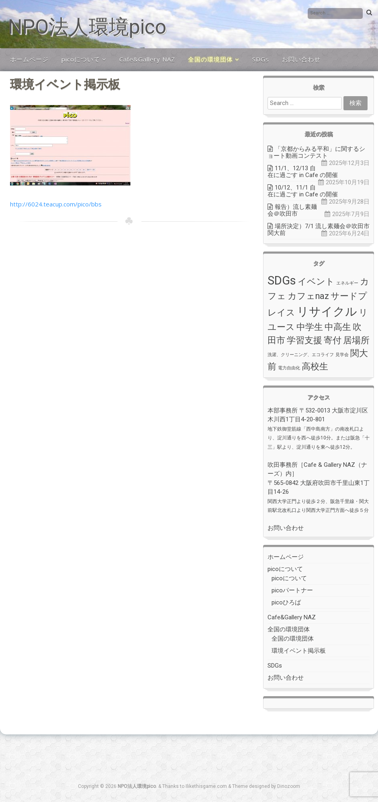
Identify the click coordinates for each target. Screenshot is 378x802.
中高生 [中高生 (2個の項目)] (338, 327)
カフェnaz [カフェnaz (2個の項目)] (308, 296)
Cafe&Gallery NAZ (147, 59)
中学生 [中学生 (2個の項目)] (309, 327)
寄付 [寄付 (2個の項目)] (332, 340)
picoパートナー (292, 590)
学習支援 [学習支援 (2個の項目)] (304, 340)
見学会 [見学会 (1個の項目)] (342, 354)
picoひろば (286, 602)
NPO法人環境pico (87, 27)
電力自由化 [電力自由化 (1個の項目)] (289, 368)
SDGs (260, 59)
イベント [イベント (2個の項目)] (316, 281)
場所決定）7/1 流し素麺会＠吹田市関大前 (319, 230)
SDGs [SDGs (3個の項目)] (282, 280)
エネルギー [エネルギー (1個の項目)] (347, 283)
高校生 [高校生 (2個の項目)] (315, 366)
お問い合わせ (301, 59)
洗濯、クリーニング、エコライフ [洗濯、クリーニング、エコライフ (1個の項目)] (301, 354)
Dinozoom (288, 786)
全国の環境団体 (210, 59)
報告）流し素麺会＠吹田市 (292, 210)
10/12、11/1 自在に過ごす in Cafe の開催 (303, 191)
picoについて (80, 59)
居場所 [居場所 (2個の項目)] (356, 340)
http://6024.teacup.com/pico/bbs (56, 204)
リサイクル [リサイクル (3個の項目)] (327, 311)
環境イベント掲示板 (299, 650)
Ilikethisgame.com (206, 786)
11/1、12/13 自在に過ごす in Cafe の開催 (303, 172)
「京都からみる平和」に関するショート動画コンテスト (316, 152)
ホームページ (29, 59)
